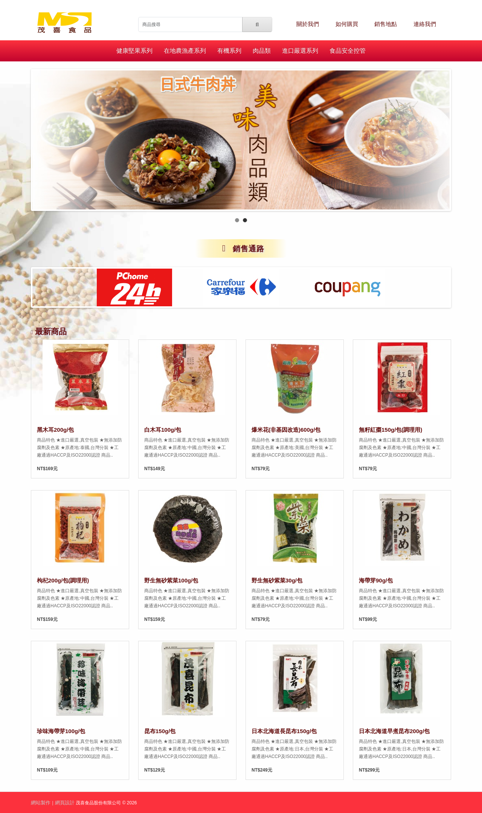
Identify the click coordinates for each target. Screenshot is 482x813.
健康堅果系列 (134, 50)
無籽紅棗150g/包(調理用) (390, 429)
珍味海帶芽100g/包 (61, 731)
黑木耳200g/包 (55, 429)
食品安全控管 (347, 50)
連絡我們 (424, 24)
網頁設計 (65, 802)
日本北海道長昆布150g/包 (284, 731)
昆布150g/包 (159, 731)
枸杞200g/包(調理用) (63, 580)
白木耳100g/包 (162, 429)
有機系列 (229, 50)
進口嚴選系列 (300, 50)
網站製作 (40, 802)
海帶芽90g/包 (376, 580)
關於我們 (307, 24)
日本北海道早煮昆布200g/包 (394, 731)
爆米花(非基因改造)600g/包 (286, 429)
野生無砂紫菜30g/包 (277, 580)
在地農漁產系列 (185, 50)
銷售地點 (385, 24)
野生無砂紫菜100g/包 (171, 580)
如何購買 (347, 24)
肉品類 (262, 50)
